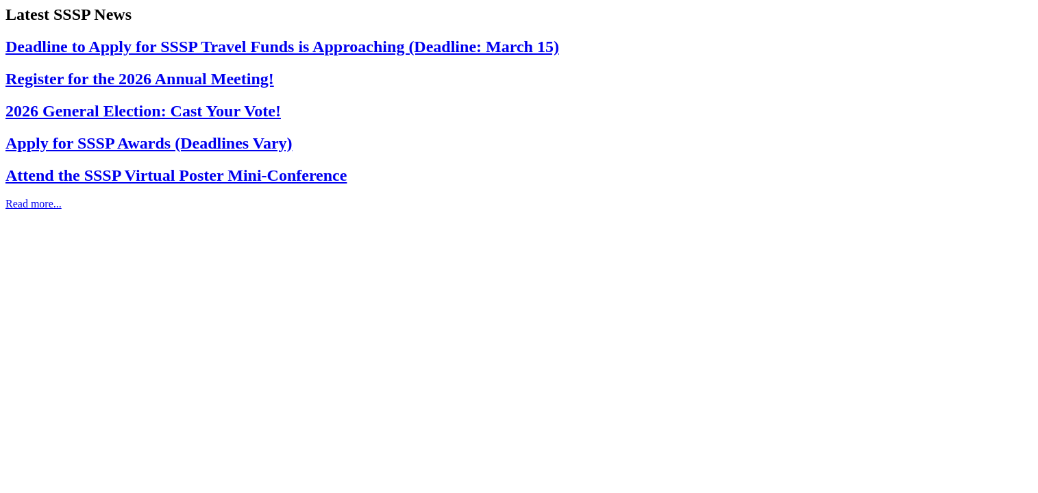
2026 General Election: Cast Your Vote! (143, 111)
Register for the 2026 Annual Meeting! (139, 79)
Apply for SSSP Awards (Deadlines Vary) (149, 143)
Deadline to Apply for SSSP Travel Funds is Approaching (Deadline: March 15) (282, 46)
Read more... (33, 204)
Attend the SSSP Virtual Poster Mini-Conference (176, 175)
